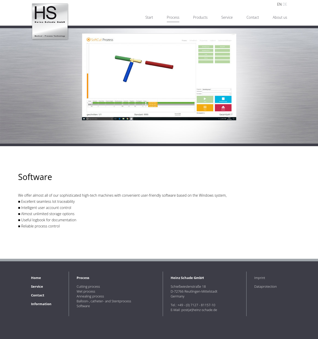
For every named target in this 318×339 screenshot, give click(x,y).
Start (149, 17)
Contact (253, 17)
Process (173, 17)
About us (280, 17)
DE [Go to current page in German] (285, 4)
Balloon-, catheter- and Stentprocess (104, 301)
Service (227, 17)
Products (200, 17)
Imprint (259, 277)
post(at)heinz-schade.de (199, 309)
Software (83, 306)
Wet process (86, 291)
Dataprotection (265, 286)
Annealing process (90, 296)
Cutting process (88, 286)
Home (36, 277)
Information (41, 304)
